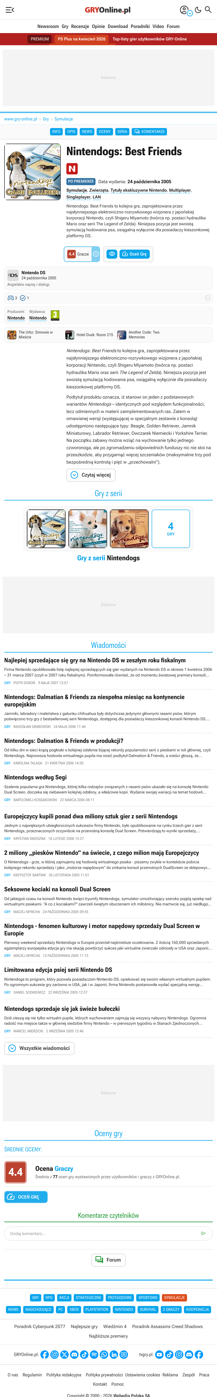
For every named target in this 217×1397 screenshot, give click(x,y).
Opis (71, 132)
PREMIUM (36, 39)
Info (56, 132)
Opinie (98, 26)
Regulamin (32, 1386)
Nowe (13, 1321)
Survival (148, 1321)
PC (60, 1321)
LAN (97, 198)
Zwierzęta (98, 191)
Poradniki (140, 26)
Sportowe (147, 1309)
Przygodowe (120, 1309)
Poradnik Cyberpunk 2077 (39, 1338)
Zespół (189, 1386)
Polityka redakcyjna (63, 1386)
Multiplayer (180, 191)
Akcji (64, 1309)
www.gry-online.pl (20, 119)
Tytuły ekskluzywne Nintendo (138, 191)
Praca (204, 1386)
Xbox (74, 1321)
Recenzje (80, 26)
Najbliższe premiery (108, 1348)
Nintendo (16, 319)
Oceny (105, 132)
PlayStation (97, 1321)
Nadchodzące (38, 1321)
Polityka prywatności (104, 1386)
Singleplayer (78, 198)
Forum (173, 26)
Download (118, 26)
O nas (13, 1386)
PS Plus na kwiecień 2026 (80, 39)
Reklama (170, 1386)
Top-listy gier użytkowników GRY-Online (151, 39)
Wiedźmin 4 (115, 1338)
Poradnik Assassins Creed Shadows (167, 1338)
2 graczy (171, 1321)
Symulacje (64, 119)
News (87, 132)
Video (158, 26)
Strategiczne (88, 1309)
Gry (65, 26)
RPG (49, 1309)
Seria (122, 132)
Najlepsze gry (84, 1338)
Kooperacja (197, 1321)
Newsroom (48, 26)
